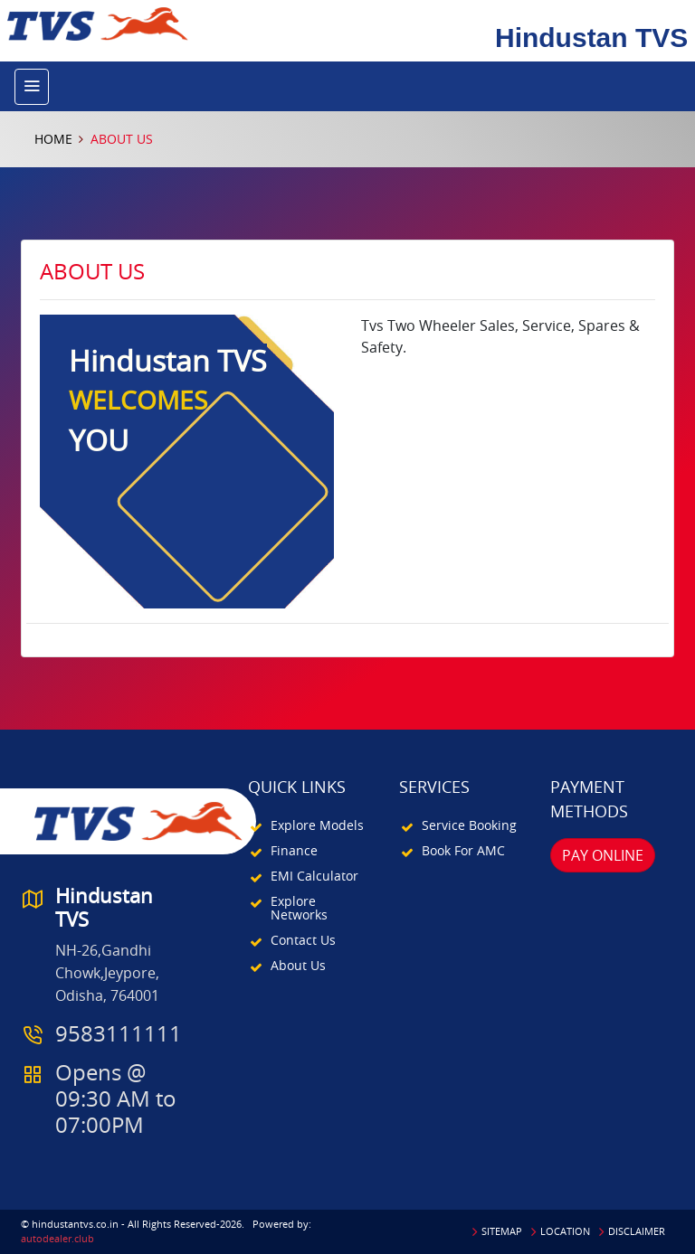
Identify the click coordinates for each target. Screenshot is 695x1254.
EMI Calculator (314, 875)
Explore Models (317, 825)
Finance (294, 850)
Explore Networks (299, 907)
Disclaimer (636, 1231)
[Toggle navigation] (31, 87)
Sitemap (501, 1231)
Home (53, 138)
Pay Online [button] (602, 855)
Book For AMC (463, 850)
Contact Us (303, 939)
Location (565, 1231)
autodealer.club (57, 1238)
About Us (298, 965)
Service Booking (469, 825)
